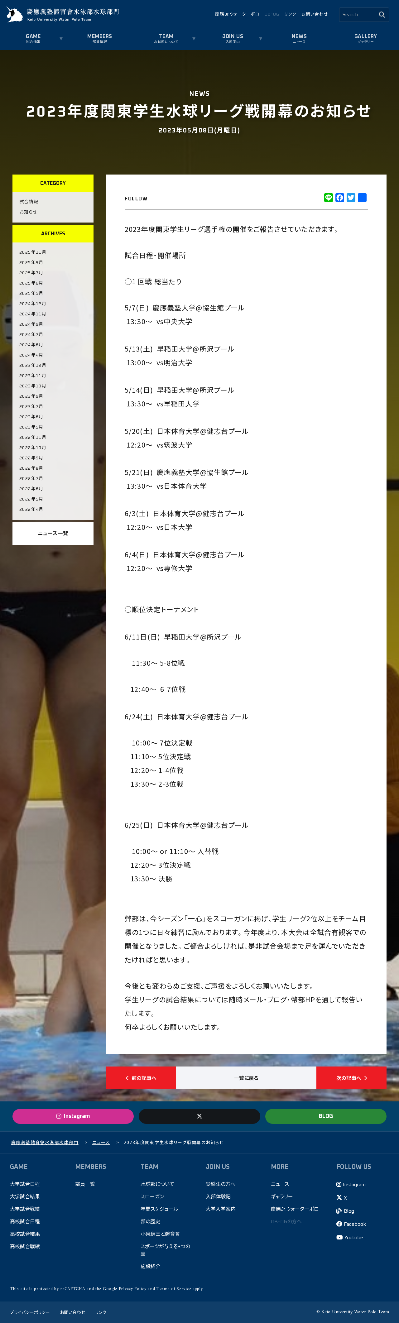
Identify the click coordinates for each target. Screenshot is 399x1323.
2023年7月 (31, 407)
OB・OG (272, 14)
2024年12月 (32, 304)
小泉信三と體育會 (160, 1234)
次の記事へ (351, 1077)
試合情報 (33, 42)
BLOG (326, 1116)
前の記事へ (141, 1077)
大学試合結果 (25, 1196)
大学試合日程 (25, 1184)
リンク (290, 14)
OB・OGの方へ (286, 1221)
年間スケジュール (159, 1209)
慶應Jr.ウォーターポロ (237, 14)
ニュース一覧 (53, 533)
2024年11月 (32, 314)
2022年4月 (31, 509)
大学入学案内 (221, 1209)
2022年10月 (32, 448)
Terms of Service (173, 1289)
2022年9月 (31, 458)
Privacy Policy (133, 1289)
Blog (349, 1211)
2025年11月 (32, 252)
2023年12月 (32, 365)
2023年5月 (31, 427)
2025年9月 (31, 263)
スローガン (152, 1196)
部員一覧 (85, 1184)
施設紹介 (151, 1266)
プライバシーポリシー (30, 1312)
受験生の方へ (220, 1184)
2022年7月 (31, 479)
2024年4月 (31, 355)
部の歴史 (150, 1221)
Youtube (353, 1237)
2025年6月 (31, 283)
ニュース (299, 42)
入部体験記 (218, 1196)
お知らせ (28, 212)
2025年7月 (31, 273)
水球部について (166, 42)
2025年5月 (31, 293)
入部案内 (233, 42)
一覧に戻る (246, 1077)
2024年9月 (31, 324)
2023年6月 (31, 417)
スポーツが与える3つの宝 (165, 1250)
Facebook (355, 1224)
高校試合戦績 (25, 1246)
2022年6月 (31, 489)
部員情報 (100, 42)
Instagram (354, 1184)
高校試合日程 (25, 1221)
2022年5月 (31, 499)
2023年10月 (32, 386)
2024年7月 (31, 335)
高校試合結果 (25, 1234)
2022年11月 (32, 437)
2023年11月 (32, 376)
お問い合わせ (314, 14)
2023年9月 (31, 396)
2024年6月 (31, 345)
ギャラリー (366, 42)
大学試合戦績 (25, 1209)
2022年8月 (31, 468)
